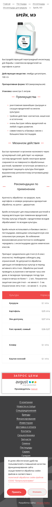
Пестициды (26, 447)
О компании (26, 402)
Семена (26, 443)
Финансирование (26, 418)
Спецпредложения (26, 410)
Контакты (26, 431)
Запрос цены (26, 375)
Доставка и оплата (26, 427)
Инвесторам (26, 422)
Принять (16, 492)
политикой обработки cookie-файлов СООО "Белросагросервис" (25, 479)
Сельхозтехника (26, 435)
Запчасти (26, 439)
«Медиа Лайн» (43, 503)
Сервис (26, 451)
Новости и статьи (26, 406)
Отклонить (37, 492)
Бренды (26, 414)
